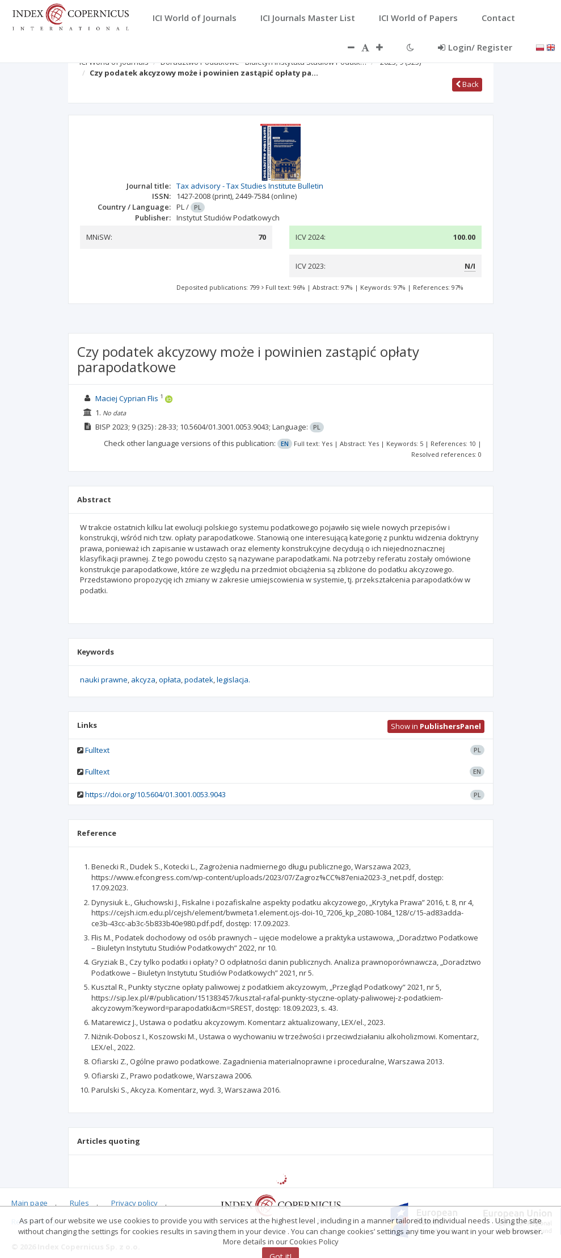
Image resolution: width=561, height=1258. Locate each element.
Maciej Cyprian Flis (126, 398)
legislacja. (233, 679)
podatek (198, 679)
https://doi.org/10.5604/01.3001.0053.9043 (155, 794)
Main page (29, 1203)
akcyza (143, 679)
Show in (436, 726)
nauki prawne (104, 679)
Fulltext (97, 750)
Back (467, 84)
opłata (170, 679)
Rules (79, 1203)
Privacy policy (134, 1203)
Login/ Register (475, 47)
